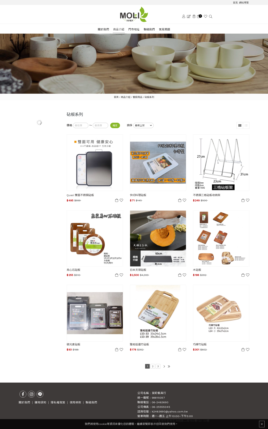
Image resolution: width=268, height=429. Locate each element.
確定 (115, 123)
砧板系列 (149, 95)
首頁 (116, 95)
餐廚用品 (137, 95)
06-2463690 (160, 400)
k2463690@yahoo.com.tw (170, 409)
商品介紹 (125, 95)
